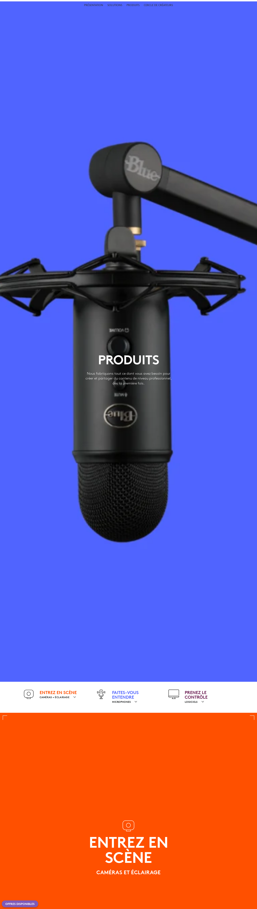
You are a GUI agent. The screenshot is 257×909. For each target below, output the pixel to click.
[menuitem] (93, 22)
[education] (67, 3)
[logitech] (17, 3)
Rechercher (212, 12)
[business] (50, 3)
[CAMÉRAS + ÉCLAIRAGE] (56, 697)
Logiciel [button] (71, 12)
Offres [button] (89, 12)
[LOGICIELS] (193, 701)
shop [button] (35, 12)
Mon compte (235, 12)
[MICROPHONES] (123, 701)
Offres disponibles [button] (20, 904)
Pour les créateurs (36, 20)
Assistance (224, 3)
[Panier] (244, 12)
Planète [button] (52, 12)
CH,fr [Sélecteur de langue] (242, 3)
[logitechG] (32, 3)
